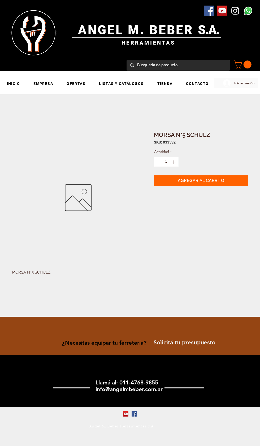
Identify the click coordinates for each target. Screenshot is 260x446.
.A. (212, 30)
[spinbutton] (166, 162)
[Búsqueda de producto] (178, 65)
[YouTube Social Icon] (222, 11)
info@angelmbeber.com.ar (129, 389)
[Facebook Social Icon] (209, 11)
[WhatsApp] (248, 11)
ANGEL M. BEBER (138, 30)
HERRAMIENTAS (148, 43)
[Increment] (174, 162)
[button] (243, 64)
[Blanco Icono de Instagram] (235, 11)
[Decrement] (158, 162)
